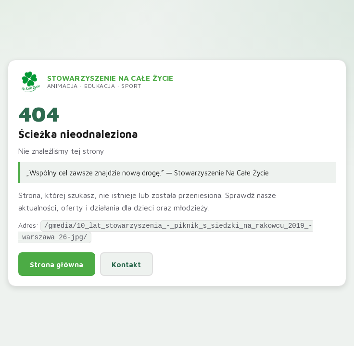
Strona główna (56, 264)
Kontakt (126, 264)
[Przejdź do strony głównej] (96, 82)
